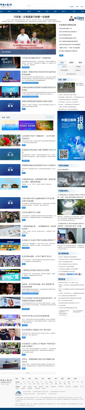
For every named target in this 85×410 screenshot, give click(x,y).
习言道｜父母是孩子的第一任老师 (32, 16)
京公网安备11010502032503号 (29, 393)
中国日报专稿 (26, 67)
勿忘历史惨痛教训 (63, 169)
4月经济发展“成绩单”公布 (65, 28)
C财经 (29, 11)
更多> (61, 55)
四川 (43, 383)
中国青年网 (53, 386)
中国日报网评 (64, 70)
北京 (24, 382)
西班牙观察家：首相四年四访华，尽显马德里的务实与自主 (71, 97)
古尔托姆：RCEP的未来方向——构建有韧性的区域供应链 (71, 293)
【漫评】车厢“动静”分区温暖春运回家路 (67, 106)
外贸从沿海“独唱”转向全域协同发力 (68, 31)
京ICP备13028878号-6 (52, 393)
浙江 (64, 382)
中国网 (35, 386)
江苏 (60, 382)
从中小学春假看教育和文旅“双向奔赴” (67, 271)
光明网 (17, 388)
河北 (33, 382)
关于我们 (2, 384)
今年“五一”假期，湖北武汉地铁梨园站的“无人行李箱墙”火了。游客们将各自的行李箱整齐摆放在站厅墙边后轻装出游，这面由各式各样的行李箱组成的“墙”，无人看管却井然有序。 (39, 350)
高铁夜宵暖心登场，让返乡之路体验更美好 (68, 109)
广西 (30, 383)
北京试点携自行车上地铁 (31, 212)
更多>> (28, 373)
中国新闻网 (29, 388)
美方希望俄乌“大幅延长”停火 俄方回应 (36, 330)
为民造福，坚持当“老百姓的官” (54, 21)
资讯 (19, 11)
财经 (36, 378)
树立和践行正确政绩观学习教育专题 (68, 51)
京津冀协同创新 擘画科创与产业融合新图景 (68, 99)
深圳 (69, 383)
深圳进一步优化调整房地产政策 (66, 261)
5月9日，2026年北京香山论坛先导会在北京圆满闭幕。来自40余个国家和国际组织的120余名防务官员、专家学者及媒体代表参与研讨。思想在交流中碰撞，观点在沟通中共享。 (38, 321)
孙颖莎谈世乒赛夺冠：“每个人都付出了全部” (68, 282)
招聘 (75, 378)
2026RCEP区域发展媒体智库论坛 (30, 82)
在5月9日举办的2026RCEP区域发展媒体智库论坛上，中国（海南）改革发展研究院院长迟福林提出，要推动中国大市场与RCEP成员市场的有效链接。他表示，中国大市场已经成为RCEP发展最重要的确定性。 (39, 78)
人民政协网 (37, 388)
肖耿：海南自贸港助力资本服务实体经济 (67, 295)
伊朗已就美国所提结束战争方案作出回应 (37, 101)
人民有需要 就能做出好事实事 (21, 21)
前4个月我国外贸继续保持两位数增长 (68, 41)
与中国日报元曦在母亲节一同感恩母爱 (36, 58)
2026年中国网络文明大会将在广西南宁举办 (68, 264)
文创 (82, 11)
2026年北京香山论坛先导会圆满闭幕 (35, 316)
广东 (25, 383)
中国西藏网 (75, 386)
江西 (73, 382)
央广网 (81, 386)
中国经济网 (60, 386)
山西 (37, 382)
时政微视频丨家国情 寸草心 (8, 21)
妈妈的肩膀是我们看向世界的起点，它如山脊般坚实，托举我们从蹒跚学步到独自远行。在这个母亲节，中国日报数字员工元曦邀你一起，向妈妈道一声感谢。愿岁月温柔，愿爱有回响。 (39, 63)
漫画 (55, 11)
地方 (74, 11)
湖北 (16, 383)
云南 (52, 383)
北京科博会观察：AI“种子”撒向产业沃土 (37, 256)
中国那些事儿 (63, 191)
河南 (82, 382)
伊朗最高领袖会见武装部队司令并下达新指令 (39, 165)
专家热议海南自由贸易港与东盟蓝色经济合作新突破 (70, 298)
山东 (78, 382)
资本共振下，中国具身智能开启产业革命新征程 (69, 104)
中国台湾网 (68, 386)
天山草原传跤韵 (62, 305)
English (72, 6)
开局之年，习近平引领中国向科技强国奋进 (46, 19)
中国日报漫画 (63, 166)
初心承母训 (6, 52)
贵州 (47, 383)
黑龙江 (50, 382)
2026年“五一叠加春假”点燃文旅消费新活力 (68, 256)
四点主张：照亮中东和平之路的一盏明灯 (67, 94)
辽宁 (41, 382)
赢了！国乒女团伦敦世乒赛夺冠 (66, 300)
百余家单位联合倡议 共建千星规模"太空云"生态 (69, 303)
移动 (77, 6)
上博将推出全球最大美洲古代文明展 (35, 270)
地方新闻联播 (63, 253)
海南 (34, 383)
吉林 (46, 382)
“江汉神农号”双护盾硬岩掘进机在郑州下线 (68, 307)
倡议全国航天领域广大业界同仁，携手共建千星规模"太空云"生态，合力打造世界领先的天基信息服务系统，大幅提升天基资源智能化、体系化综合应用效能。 (39, 156)
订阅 (81, 6)
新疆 (65, 383)
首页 (1, 11)
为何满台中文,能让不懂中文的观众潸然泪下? (39, 240)
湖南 (21, 383)
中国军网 (23, 388)
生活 (43, 378)
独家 (69, 378)
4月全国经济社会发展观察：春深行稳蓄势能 (68, 269)
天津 (28, 382)
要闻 (24, 109)
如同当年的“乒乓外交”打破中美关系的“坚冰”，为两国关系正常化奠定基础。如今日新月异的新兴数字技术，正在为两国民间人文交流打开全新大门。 (71, 247)
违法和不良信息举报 (27, 391)
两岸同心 (78, 70)
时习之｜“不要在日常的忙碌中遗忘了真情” (16, 19)
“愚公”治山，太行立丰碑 (31, 19)
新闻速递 (61, 279)
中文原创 (25, 186)
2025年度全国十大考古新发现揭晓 (66, 266)
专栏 (47, 11)
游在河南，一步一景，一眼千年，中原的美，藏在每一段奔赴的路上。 (37, 184)
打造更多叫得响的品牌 (67, 25)
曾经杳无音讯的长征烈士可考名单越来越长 (70, 44)
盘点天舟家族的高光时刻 (65, 35)
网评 (65, 80)
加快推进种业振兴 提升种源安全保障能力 (38, 21)
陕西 (60, 383)
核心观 (64, 66)
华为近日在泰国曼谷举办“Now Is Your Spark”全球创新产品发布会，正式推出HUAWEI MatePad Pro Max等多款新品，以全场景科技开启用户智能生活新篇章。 (39, 305)
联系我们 (7, 384)
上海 (56, 382)
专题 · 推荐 (6, 117)
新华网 (29, 386)
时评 (9, 11)
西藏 (56, 383)
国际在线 (41, 386)
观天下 (64, 11)
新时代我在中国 (71, 74)
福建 (69, 382)
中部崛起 (78, 66)
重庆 (38, 383)
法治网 (43, 388)
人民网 (24, 386)
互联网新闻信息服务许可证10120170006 (40, 391)
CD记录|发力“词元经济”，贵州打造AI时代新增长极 (70, 259)
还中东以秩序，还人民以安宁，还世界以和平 (68, 102)
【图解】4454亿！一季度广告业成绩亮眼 (69, 47)
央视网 (46, 386)
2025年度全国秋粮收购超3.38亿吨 (67, 38)
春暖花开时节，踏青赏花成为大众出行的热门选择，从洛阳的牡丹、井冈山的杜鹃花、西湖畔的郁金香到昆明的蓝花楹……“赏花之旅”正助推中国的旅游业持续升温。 (70, 218)
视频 (39, 11)
